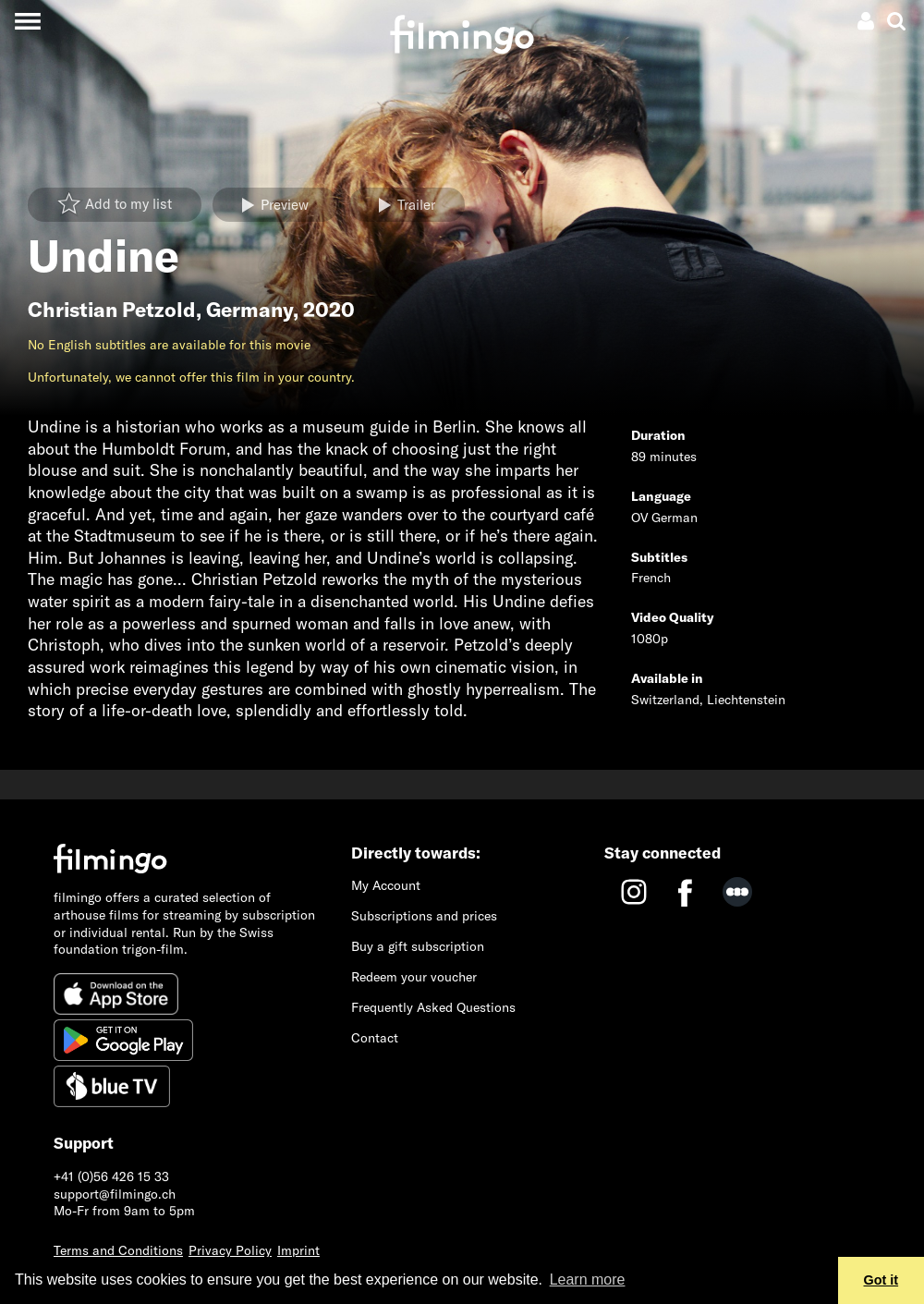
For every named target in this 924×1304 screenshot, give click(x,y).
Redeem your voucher (414, 977)
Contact (374, 1038)
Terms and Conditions (118, 1250)
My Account (385, 885)
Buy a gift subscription (417, 946)
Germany (249, 310)
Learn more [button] (588, 1279)
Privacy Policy (230, 1250)
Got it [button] (881, 1280)
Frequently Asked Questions (433, 1007)
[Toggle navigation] (27, 21)
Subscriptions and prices (424, 916)
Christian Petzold (112, 310)
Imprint (298, 1250)
